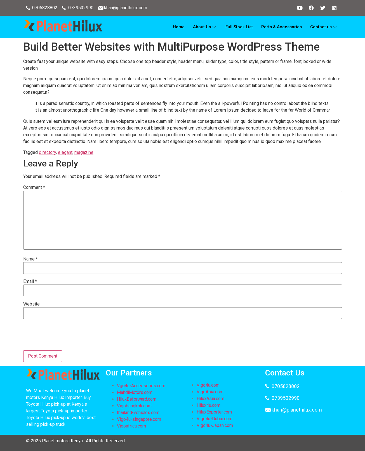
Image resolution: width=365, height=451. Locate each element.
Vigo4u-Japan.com (215, 425)
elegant (65, 152)
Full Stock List (239, 26)
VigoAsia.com (210, 391)
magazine (83, 152)
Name (30, 259)
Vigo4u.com (208, 385)
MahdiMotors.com (134, 392)
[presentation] (65, 336)
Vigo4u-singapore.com (139, 419)
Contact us (324, 26)
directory (47, 152)
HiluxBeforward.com (136, 399)
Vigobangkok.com (134, 405)
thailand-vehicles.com (139, 412)
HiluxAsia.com (210, 398)
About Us (205, 26)
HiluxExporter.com (214, 412)
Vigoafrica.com (131, 426)
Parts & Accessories (281, 26)
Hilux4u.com (208, 405)
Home (179, 26)
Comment (34, 187)
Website (31, 304)
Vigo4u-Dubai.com (214, 418)
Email (30, 281)
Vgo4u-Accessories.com (141, 385)
